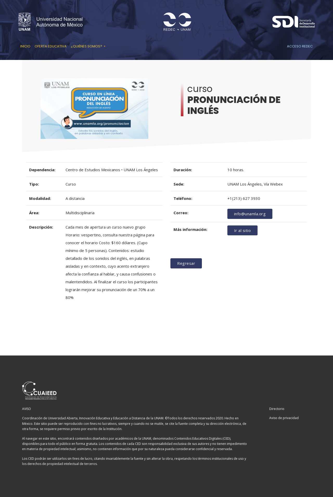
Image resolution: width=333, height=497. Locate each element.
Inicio (25, 46)
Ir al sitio (242, 230)
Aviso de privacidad (284, 418)
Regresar (186, 263)
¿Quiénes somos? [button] (87, 46)
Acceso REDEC (300, 46)
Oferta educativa (51, 46)
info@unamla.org (250, 213)
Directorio (276, 409)
